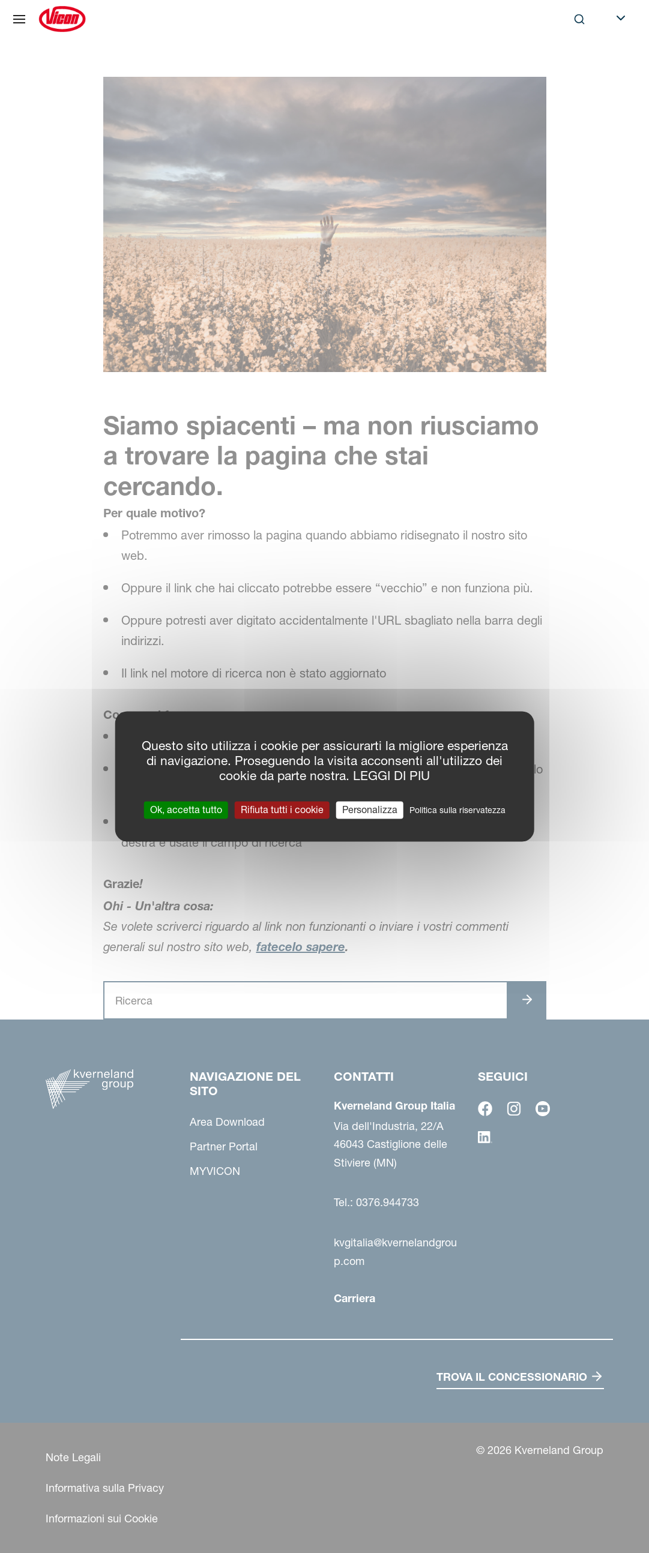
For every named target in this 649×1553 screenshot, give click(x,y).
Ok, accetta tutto (186, 810)
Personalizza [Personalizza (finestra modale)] (369, 810)
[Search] (579, 19)
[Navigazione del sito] (19, 19)
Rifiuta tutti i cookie (282, 810)
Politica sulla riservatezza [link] (457, 810)
